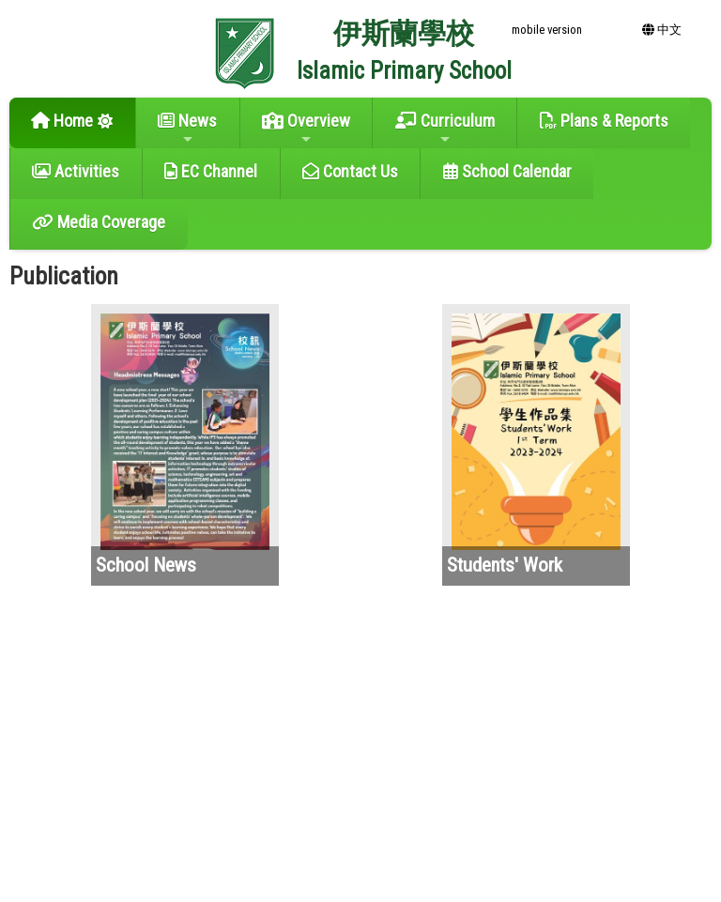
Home (62, 120)
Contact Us (350, 171)
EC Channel (210, 171)
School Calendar (507, 171)
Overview (306, 128)
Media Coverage (98, 222)
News (187, 128)
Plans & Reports (604, 120)
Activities (75, 171)
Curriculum (445, 128)
